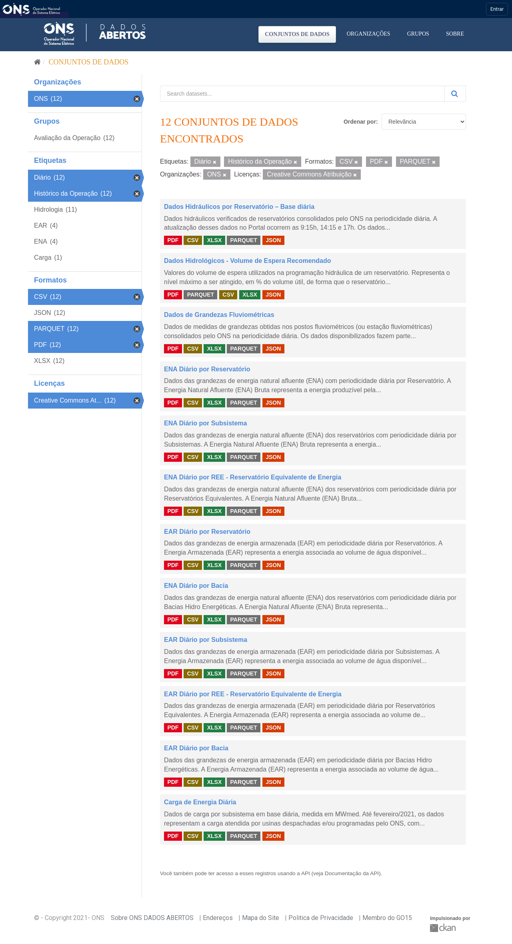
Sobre (455, 34)
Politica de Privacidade (320, 918)
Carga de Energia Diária (200, 802)
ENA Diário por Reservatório (207, 369)
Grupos (418, 34)
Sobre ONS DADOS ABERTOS (152, 918)
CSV (193, 240)
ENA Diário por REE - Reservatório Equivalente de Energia (252, 477)
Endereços (218, 918)
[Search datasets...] (302, 94)
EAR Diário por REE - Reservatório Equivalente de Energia (253, 694)
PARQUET (243, 240)
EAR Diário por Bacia (196, 748)
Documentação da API (352, 873)
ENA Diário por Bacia (196, 585)
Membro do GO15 (387, 918)
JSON (273, 240)
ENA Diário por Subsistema (205, 423)
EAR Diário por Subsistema (205, 639)
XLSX (214, 240)
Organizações (368, 34)
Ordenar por (360, 121)
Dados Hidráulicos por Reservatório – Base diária (239, 206)
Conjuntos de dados (297, 34)
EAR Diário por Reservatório (207, 531)
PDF (172, 240)
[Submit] (455, 94)
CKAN (443, 928)
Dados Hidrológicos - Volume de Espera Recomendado (247, 260)
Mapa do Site (260, 918)
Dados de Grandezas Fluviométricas (219, 314)
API (305, 873)
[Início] (37, 62)
